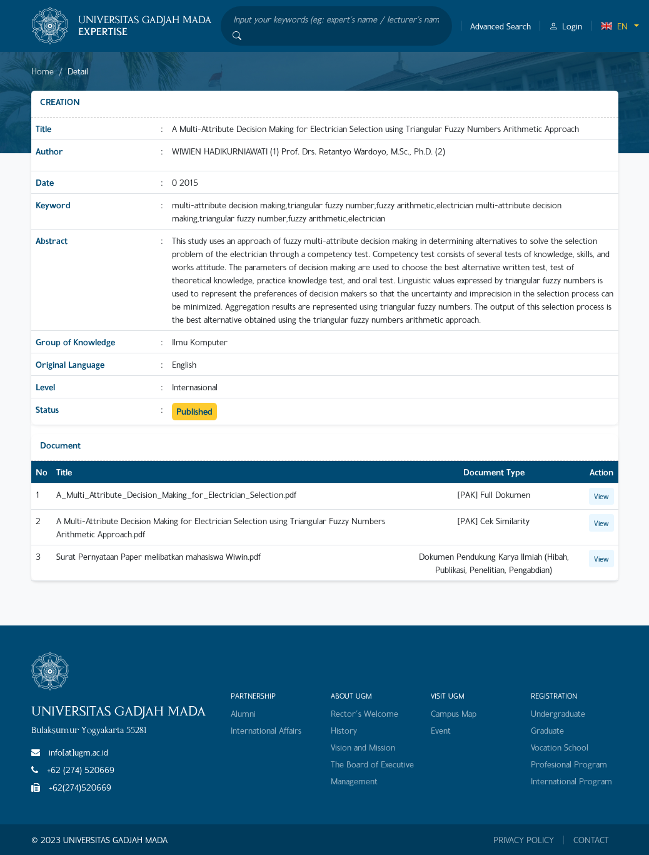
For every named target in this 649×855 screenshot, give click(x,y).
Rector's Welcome (364, 713)
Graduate (547, 730)
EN (614, 26)
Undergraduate (558, 713)
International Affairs (266, 730)
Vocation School (559, 747)
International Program (571, 781)
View (601, 496)
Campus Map (453, 713)
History (344, 730)
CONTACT (591, 840)
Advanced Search (500, 26)
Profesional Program (569, 764)
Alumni (243, 713)
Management (354, 781)
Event (441, 730)
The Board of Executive (372, 764)
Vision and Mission (363, 747)
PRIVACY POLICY (523, 840)
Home (42, 71)
